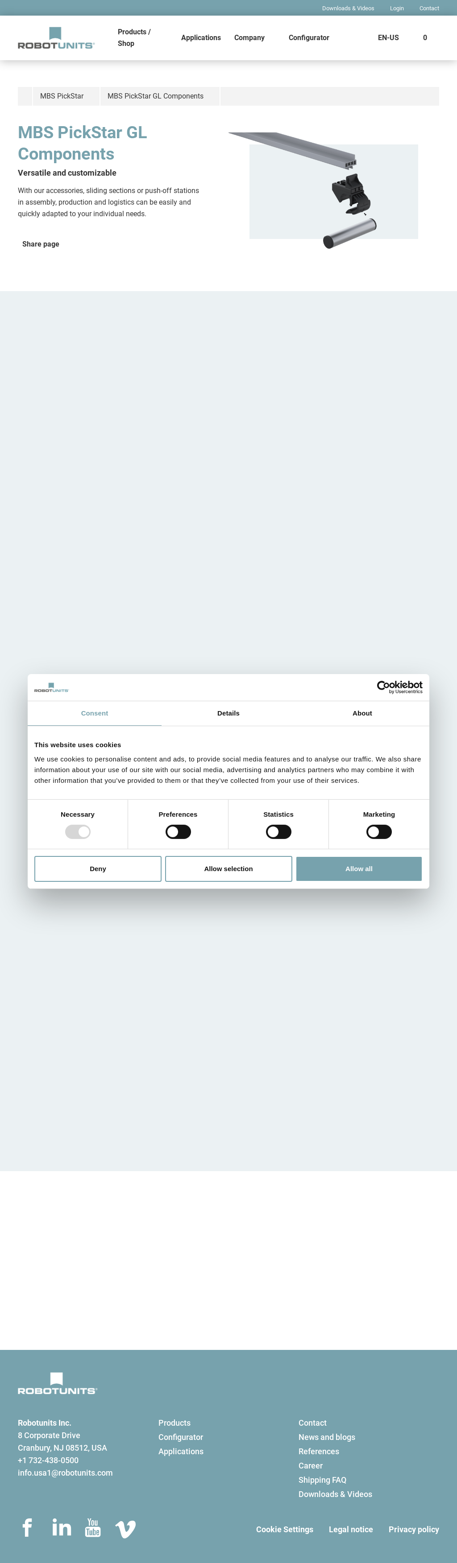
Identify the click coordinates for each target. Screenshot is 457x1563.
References (319, 1451)
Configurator (309, 37)
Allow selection (228, 868)
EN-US (388, 37)
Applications (201, 37)
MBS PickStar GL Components (156, 96)
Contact (429, 8)
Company (249, 37)
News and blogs (327, 1437)
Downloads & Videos (348, 8)
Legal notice (351, 1529)
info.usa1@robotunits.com (65, 1472)
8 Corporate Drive (49, 1435)
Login (397, 8)
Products (174, 1422)
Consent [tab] (94, 713)
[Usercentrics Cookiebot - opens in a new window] (384, 687)
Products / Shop (134, 38)
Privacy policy (414, 1529)
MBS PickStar (61, 96)
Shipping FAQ (322, 1480)
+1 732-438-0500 (48, 1460)
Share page (40, 244)
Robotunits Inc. (44, 1422)
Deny (98, 868)
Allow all (359, 868)
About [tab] (362, 713)
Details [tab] (228, 713)
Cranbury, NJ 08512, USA (62, 1447)
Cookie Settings (284, 1529)
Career (311, 1465)
